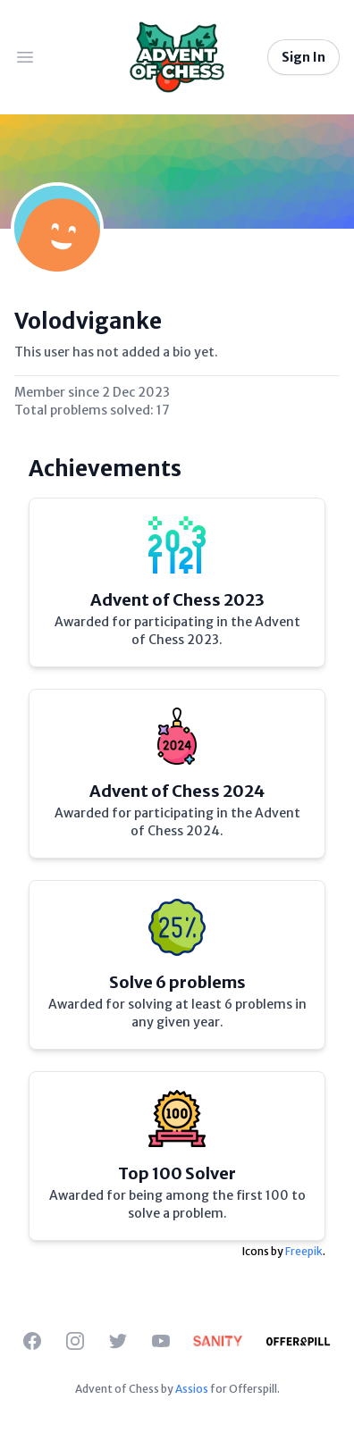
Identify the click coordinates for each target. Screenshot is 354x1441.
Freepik (304, 1251)
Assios (191, 1388)
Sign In (303, 57)
